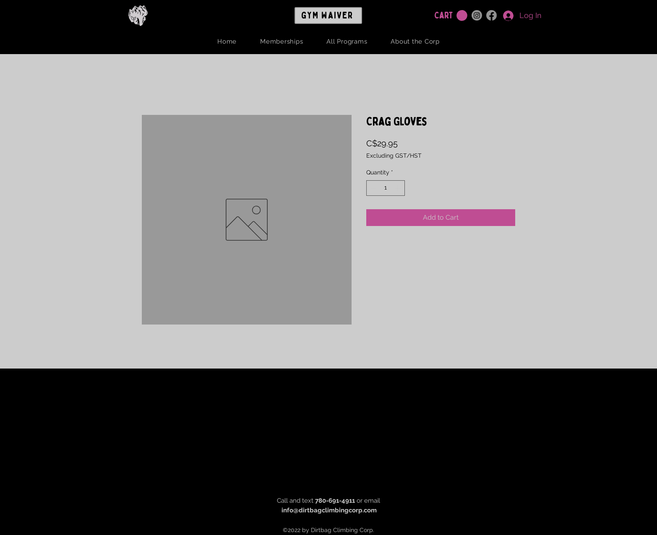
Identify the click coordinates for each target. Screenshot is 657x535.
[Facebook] (491, 15)
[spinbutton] (385, 188)
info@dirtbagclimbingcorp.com (329, 510)
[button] (461, 15)
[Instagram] (477, 15)
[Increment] (398, 188)
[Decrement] (373, 188)
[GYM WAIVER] (328, 15)
